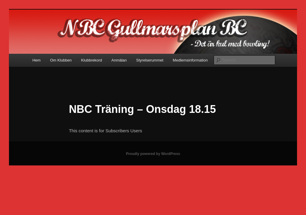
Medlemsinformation (190, 60)
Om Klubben (60, 60)
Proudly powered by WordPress (153, 154)
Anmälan (119, 60)
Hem (36, 60)
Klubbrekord (91, 60)
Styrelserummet (149, 60)
